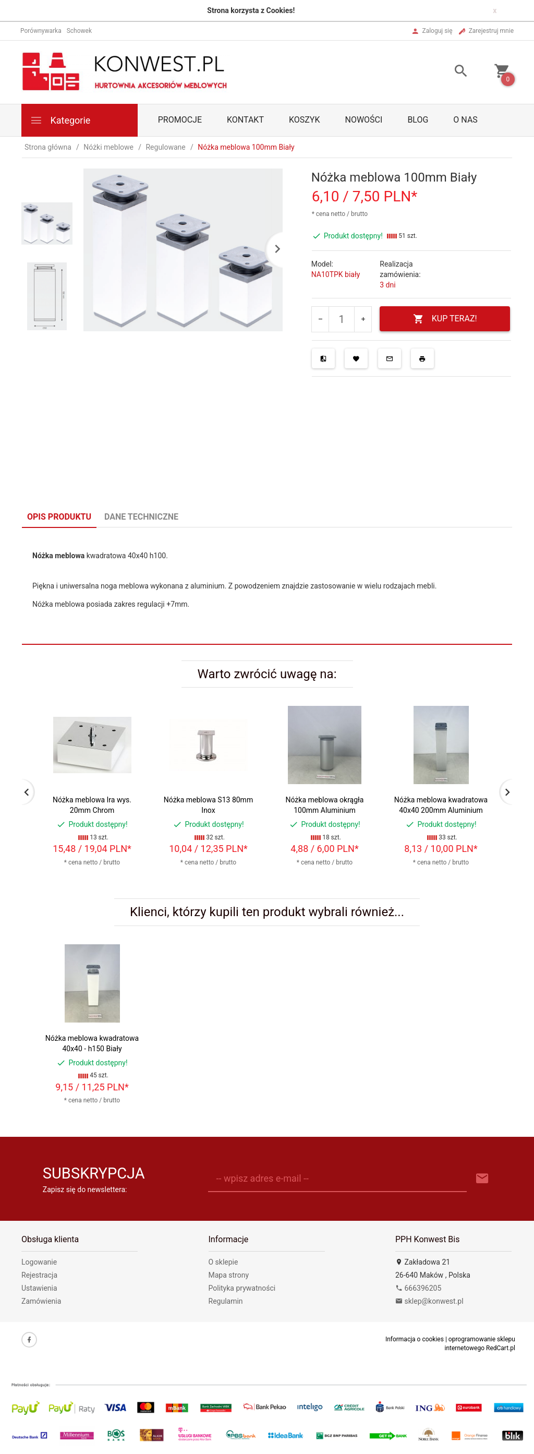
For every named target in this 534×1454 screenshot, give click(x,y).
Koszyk (304, 120)
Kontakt (245, 120)
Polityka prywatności (242, 1288)
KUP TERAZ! (445, 319)
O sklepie (223, 1262)
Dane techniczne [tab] (141, 517)
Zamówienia (41, 1301)
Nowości (363, 120)
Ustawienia (39, 1288)
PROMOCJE (180, 120)
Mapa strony (229, 1275)
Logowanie (39, 1262)
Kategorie (60, 120)
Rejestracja (39, 1275)
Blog (417, 120)
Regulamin (226, 1301)
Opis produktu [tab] (59, 517)
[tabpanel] (267, 586)
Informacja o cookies (414, 1339)
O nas (465, 120)
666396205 (418, 1288)
